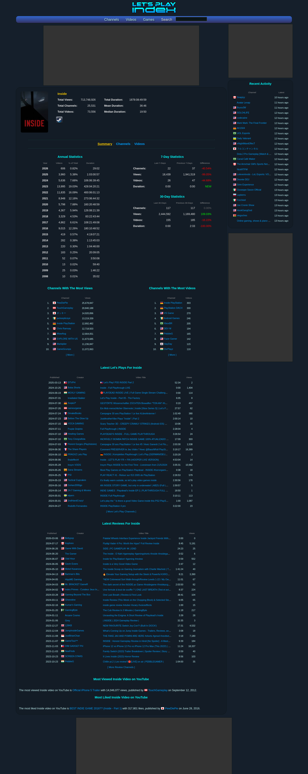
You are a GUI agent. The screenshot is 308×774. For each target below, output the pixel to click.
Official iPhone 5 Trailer (86, 690)
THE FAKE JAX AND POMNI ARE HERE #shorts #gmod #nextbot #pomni (140, 636)
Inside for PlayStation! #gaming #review (123, 559)
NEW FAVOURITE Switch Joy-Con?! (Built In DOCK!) (130, 625)
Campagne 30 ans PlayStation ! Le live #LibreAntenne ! (128, 413)
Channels (123, 144)
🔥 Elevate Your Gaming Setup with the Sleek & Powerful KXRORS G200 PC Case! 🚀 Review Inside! (154, 574)
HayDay (168, 344)
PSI (69, 474)
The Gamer (71, 553)
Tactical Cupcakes (77, 480)
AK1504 (241, 128)
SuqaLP (72, 402)
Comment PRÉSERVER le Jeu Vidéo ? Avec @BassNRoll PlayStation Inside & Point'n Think (146, 449)
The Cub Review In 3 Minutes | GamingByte (125, 610)
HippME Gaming (73, 579)
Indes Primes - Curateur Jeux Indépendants (87, 589)
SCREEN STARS (74, 656)
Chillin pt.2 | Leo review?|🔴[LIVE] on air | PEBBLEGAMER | (133, 661)
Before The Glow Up (78, 418)
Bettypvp (69, 538)
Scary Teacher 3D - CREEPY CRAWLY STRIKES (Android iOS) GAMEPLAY (138, 423)
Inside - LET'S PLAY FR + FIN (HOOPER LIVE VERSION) (129, 459)
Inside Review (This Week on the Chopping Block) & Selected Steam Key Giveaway (145, 600)
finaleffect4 (73, 459)
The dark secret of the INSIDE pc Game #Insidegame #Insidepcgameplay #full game (145, 584)
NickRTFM (242, 169)
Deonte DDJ (243, 179)
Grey (67, 620)
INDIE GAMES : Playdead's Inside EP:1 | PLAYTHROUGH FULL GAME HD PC (140, 490)
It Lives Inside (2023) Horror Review (121, 656)
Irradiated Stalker (76, 398)
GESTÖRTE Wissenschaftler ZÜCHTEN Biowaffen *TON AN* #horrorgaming (139, 403)
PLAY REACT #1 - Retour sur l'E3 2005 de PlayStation (127, 475)
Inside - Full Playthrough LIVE (115, 387)
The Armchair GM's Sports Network (254, 164)
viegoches (242, 215)
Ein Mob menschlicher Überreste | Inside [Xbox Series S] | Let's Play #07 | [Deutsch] (142, 408)
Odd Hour (70, 558)
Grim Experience (245, 184)
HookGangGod (244, 210)
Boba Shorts (74, 387)
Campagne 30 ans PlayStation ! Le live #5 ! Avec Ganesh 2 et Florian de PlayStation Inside (146, 444)
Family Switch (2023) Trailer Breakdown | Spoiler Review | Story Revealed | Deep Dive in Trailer (151, 651)
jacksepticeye (63, 318)
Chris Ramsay (64, 328)
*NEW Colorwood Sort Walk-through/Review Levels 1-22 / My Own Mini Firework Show (146, 579)
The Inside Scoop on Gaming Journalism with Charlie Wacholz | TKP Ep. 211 (141, 569)
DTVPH (72, 382)
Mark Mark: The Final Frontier (252, 123)
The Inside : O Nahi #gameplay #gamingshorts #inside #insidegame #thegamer (142, 553)
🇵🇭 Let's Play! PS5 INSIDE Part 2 (117, 382)
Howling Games (76, 433)
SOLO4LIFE (243, 112)
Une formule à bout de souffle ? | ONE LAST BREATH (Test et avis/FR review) (142, 589)
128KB (68, 625)
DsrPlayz (168, 349)
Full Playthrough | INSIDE (113, 429)
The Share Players (77, 449)
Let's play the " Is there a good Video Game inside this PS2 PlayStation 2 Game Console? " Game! (149, 501)
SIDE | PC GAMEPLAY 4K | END (119, 548)
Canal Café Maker (246, 159)
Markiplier (62, 344)
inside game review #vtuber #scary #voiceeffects (127, 605)
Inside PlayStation (66, 323)
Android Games (172, 318)
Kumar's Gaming (73, 605)
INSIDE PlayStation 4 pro (113, 506)
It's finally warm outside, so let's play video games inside (128, 480)
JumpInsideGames (74, 630)
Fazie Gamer (170, 338)
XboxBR (168, 323)
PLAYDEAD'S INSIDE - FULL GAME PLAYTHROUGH (127, 434)
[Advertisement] (121, 55)
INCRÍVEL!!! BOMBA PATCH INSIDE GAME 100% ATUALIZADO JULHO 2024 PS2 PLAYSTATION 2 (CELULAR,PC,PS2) (161, 439)
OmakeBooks (74, 413)
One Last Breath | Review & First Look (122, 595)
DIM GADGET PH (74, 646)
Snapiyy (241, 97)
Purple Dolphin (75, 429)
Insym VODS (74, 465)
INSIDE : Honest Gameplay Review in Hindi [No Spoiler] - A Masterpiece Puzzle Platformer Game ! (152, 641)
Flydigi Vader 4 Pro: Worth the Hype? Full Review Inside (131, 543)
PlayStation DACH (173, 308)
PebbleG (168, 333)
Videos (139, 144)
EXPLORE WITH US (67, 338)
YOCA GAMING (76, 423)
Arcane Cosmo (72, 615)
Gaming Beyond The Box (77, 594)
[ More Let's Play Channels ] (121, 511)
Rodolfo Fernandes (77, 506)
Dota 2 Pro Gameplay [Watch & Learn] (256, 154)
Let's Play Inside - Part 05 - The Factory (120, 398)
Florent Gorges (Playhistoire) (82, 444)
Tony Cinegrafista (76, 438)
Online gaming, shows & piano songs (255, 220)
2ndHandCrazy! (76, 500)
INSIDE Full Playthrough (112, 495)
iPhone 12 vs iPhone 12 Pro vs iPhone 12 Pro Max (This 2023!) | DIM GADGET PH (145, 646)
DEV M (167, 328)
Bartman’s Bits (72, 574)
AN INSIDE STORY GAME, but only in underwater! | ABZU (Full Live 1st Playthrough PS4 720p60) (149, 485)
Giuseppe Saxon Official (249, 189)
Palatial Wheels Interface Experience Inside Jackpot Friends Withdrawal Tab (141, 538)
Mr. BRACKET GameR (76, 584)
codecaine (242, 117)
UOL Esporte (243, 133)
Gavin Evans (71, 563)
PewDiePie (62, 302)
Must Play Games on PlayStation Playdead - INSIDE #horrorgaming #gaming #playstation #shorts (149, 470)
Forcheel (241, 200)
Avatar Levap (243, 102)
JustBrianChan (72, 635)
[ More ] (70, 354)
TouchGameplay (65, 308)
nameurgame (74, 408)
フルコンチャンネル (247, 148)
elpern (71, 495)
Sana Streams (75, 469)
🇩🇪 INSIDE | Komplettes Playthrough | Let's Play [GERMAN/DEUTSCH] (136, 454)
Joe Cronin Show (245, 205)
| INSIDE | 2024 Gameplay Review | (121, 620)
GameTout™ (71, 641)
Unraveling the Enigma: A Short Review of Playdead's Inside (133, 615)
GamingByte (71, 610)
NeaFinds (70, 651)
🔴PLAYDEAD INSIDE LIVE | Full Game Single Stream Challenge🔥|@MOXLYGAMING (144, 392)
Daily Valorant (244, 138)
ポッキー (61, 313)
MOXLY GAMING (76, 392)
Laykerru (241, 195)
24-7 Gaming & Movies (79, 490)
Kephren (69, 543)
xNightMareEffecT (246, 143)
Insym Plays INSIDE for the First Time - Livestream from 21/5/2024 (133, 465)
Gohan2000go (75, 485)
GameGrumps (64, 349)
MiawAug (61, 333)
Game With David (74, 548)
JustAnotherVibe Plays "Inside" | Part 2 (119, 418)
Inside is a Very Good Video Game (120, 564)
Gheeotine (70, 599)
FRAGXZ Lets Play (77, 454)
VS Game (169, 313)
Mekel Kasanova (73, 569)
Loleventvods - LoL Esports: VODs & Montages (260, 174)
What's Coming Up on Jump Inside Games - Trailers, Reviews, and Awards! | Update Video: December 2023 (157, 630)
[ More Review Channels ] (121, 667)
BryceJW (241, 107)
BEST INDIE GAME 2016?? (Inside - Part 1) (96, 708)
